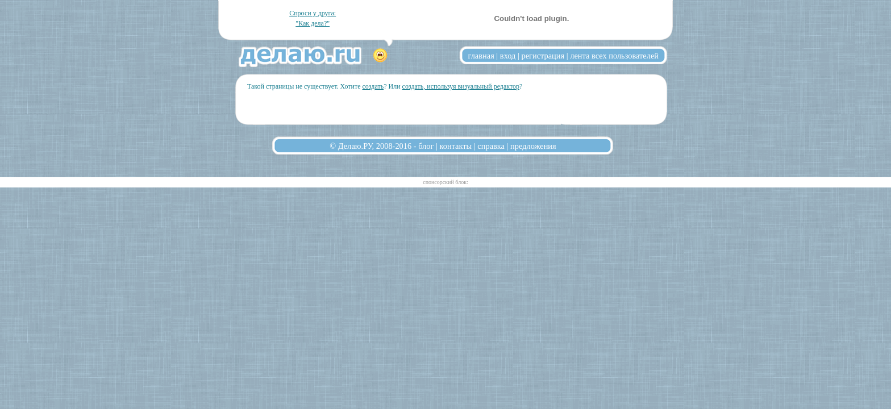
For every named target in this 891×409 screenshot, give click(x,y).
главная (481, 55)
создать (373, 86)
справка (491, 146)
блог (426, 146)
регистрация (542, 55)
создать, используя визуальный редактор (460, 86)
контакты (456, 146)
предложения (533, 146)
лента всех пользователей (614, 55)
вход (508, 55)
